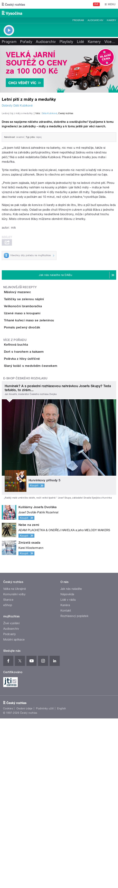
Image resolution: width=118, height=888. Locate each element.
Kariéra (65, 775)
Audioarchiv (95, 20)
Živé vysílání (11, 793)
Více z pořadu (15, 468)
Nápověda (67, 764)
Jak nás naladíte (71, 758)
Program (78, 20)
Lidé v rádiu (68, 769)
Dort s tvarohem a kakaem (38, 490)
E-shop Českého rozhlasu (25, 548)
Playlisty (66, 41)
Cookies (8, 878)
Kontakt (65, 780)
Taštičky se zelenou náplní (38, 376)
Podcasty (9, 804)
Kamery (111, 20)
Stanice (8, 769)
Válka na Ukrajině (14, 758)
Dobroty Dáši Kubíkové (17, 105)
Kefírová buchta (30, 473)
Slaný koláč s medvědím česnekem (45, 525)
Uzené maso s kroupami (36, 410)
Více (109, 41)
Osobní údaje (24, 878)
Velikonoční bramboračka (37, 393)
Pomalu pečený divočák (36, 445)
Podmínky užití (45, 878)
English (61, 878)
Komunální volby (14, 764)
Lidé (80, 41)
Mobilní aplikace (14, 809)
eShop (7, 775)
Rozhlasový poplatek (74, 785)
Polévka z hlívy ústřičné (36, 508)
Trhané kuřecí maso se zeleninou (43, 428)
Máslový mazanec (31, 358)
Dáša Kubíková (49, 180)
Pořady (26, 41)
